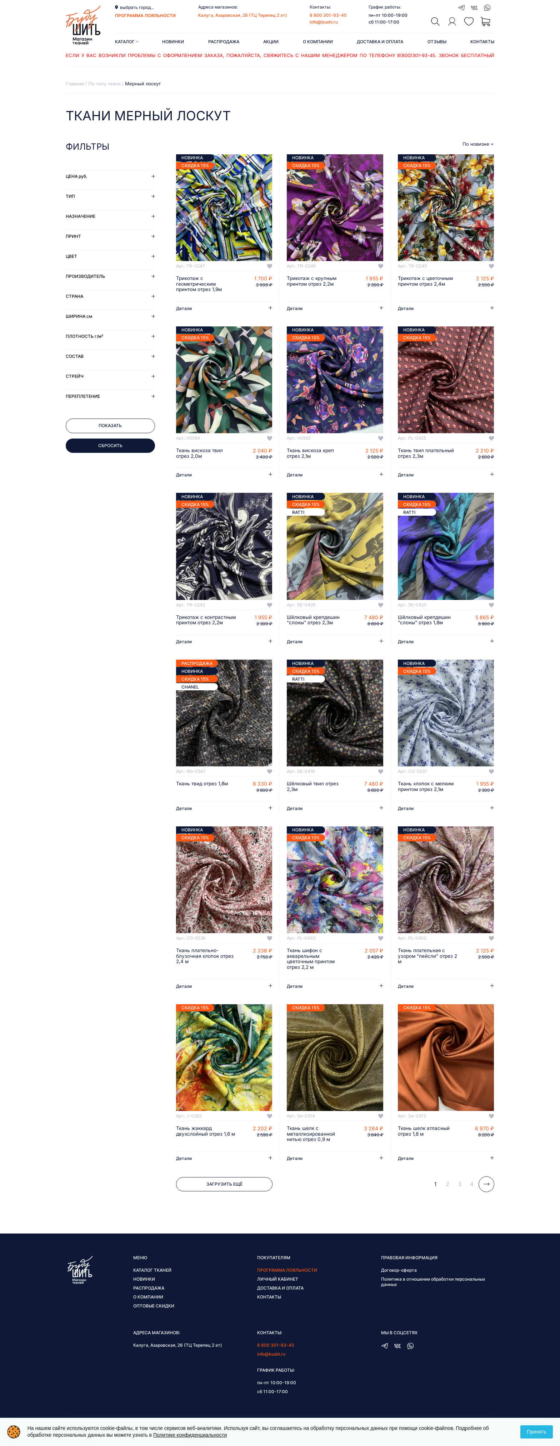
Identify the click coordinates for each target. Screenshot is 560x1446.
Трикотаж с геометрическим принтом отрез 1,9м (200, 284)
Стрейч (75, 376)
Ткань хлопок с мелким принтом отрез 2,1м (427, 793)
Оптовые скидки (153, 1314)
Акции (271, 41)
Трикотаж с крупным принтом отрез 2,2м (313, 281)
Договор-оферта (399, 1278)
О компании (318, 41)
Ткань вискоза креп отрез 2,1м (311, 454)
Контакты (482, 41)
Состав (75, 356)
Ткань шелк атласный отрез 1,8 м (424, 1139)
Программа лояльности (287, 1278)
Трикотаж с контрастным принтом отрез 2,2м (203, 623)
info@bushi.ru (324, 22)
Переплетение (83, 396)
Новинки (173, 41)
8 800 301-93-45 (328, 15)
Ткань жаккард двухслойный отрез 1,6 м (204, 1141)
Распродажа (223, 41)
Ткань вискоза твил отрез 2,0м (200, 454)
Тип (70, 196)
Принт (73, 236)
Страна (74, 296)
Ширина (79, 316)
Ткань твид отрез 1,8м (203, 791)
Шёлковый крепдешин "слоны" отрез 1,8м (425, 621)
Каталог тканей (152, 1278)
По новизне (475, 144)
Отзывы (437, 41)
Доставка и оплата (380, 41)
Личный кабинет (277, 1287)
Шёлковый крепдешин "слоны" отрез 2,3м (314, 621)
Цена (76, 176)
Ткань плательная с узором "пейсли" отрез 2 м (426, 963)
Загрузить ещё (224, 1192)
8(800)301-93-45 (416, 55)
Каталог (126, 41)
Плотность (84, 336)
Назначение (80, 216)
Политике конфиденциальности (190, 1435)
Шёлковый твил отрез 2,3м (313, 793)
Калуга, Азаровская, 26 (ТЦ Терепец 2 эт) (242, 15)
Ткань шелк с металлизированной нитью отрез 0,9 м (311, 1141)
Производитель (85, 276)
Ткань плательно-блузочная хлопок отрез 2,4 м (205, 963)
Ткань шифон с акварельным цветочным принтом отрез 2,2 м (311, 966)
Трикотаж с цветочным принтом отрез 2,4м (426, 281)
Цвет (71, 256)
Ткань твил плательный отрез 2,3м (426, 454)
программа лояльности (145, 15)
